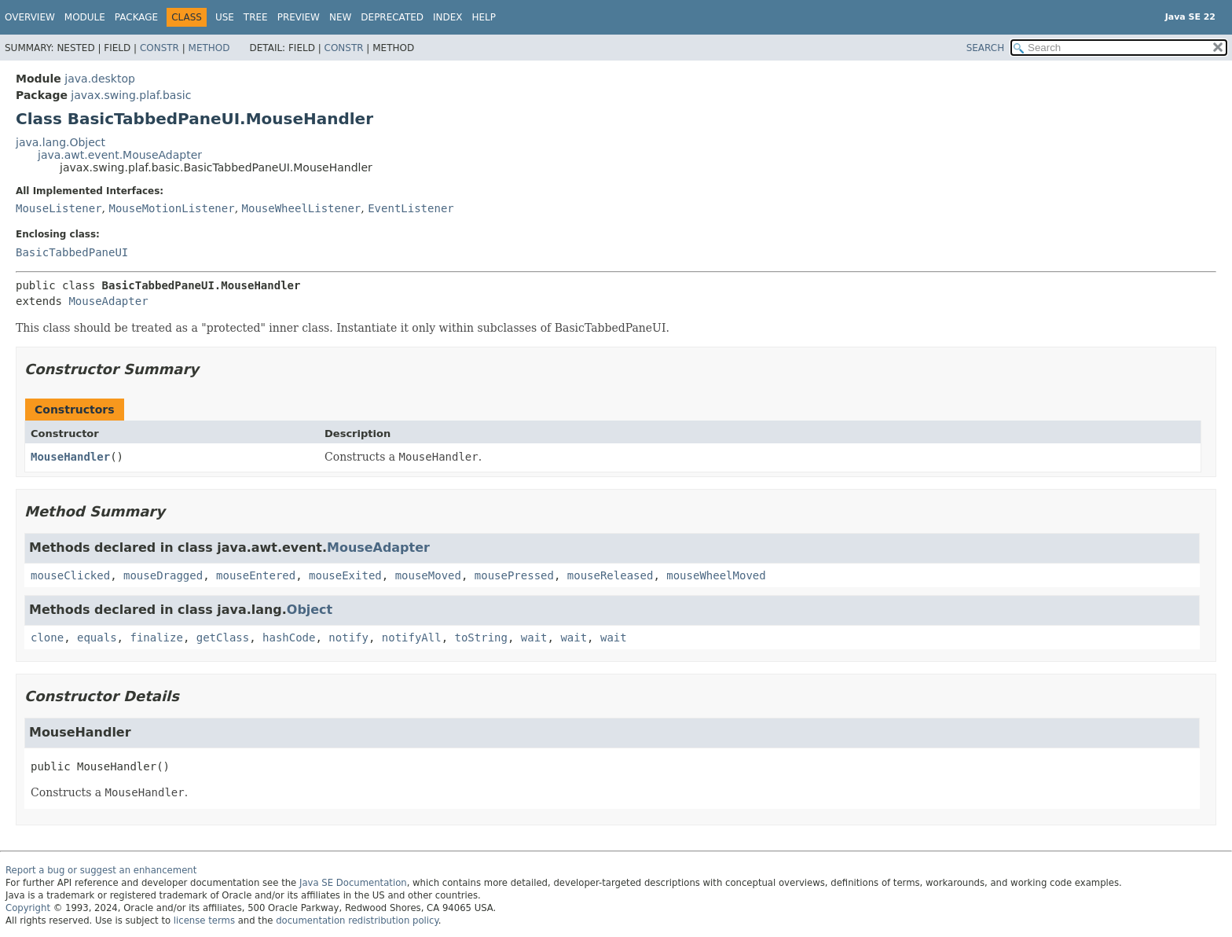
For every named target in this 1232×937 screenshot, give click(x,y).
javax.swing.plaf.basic (131, 95)
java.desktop (99, 78)
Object (309, 609)
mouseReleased (610, 575)
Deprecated (392, 17)
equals (97, 637)
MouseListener (59, 208)
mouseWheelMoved (715, 575)
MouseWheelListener (301, 208)
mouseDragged (163, 575)
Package (136, 17)
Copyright (28, 907)
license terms (204, 920)
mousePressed (514, 575)
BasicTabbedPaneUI (72, 252)
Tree (256, 17)
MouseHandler (70, 456)
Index (448, 17)
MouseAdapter (108, 301)
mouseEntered (255, 575)
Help (484, 17)
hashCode (288, 637)
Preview (298, 17)
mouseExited (345, 575)
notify (348, 637)
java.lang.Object (60, 142)
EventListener (411, 208)
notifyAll (412, 637)
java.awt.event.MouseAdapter (120, 155)
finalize (156, 637)
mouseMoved (428, 575)
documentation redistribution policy (357, 920)
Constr (159, 47)
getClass (222, 637)
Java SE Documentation (353, 882)
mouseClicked (70, 575)
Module (84, 17)
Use (224, 17)
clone (47, 637)
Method (209, 47)
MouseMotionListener (171, 208)
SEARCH (985, 47)
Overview (30, 17)
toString (481, 637)
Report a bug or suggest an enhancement (101, 870)
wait (534, 637)
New (340, 17)
